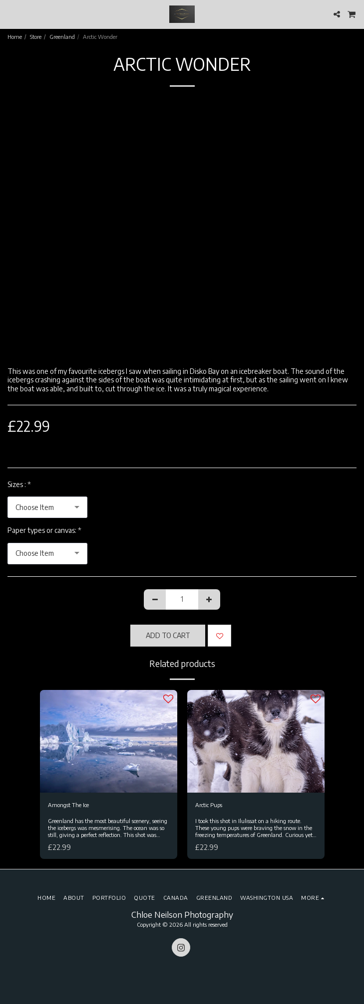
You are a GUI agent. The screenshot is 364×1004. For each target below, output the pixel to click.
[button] (10, 13)
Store (35, 36)
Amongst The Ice (68, 804)
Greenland (62, 36)
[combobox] (47, 507)
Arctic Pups (208, 804)
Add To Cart (168, 635)
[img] (108, 741)
